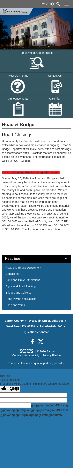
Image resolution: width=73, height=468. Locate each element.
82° (44, 4)
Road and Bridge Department (23, 267)
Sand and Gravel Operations (23, 280)
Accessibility (31, 355)
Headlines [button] (17, 258)
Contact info (13, 273)
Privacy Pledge (51, 355)
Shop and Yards (15, 305)
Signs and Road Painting (21, 286)
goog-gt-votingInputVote (46, 415)
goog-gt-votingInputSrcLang (49, 405)
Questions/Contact (36, 332)
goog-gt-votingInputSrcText (50, 410)
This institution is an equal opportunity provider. (36, 363)
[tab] (36, 259)
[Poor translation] (14, 389)
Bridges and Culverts (18, 292)
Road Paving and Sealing (21, 298)
